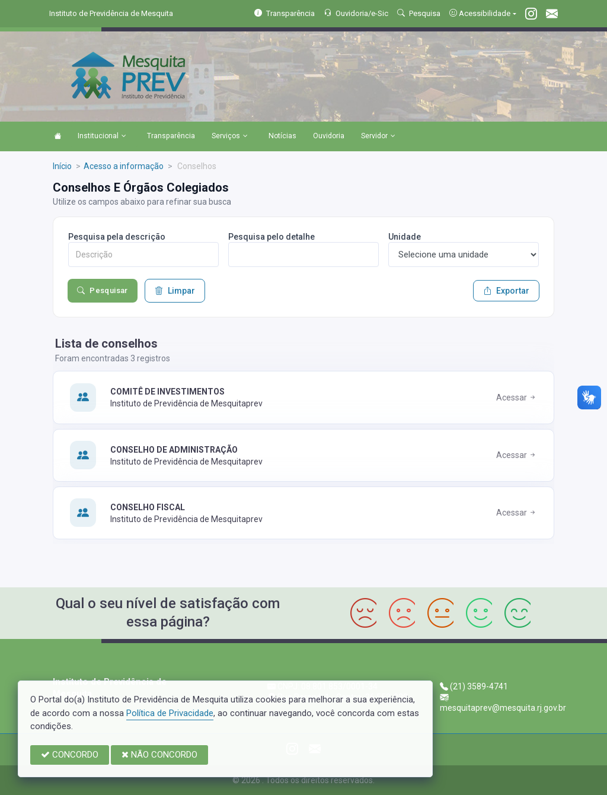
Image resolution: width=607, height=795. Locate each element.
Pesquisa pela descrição (116, 236)
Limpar (175, 290)
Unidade (404, 236)
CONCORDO (69, 754)
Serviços (230, 136)
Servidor (378, 136)
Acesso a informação (124, 166)
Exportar (506, 290)
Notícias (282, 136)
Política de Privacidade (169, 713)
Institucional (102, 136)
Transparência (171, 136)
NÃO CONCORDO (159, 754)
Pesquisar (102, 291)
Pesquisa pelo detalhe (271, 236)
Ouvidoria (328, 136)
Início (62, 166)
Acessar (516, 397)
